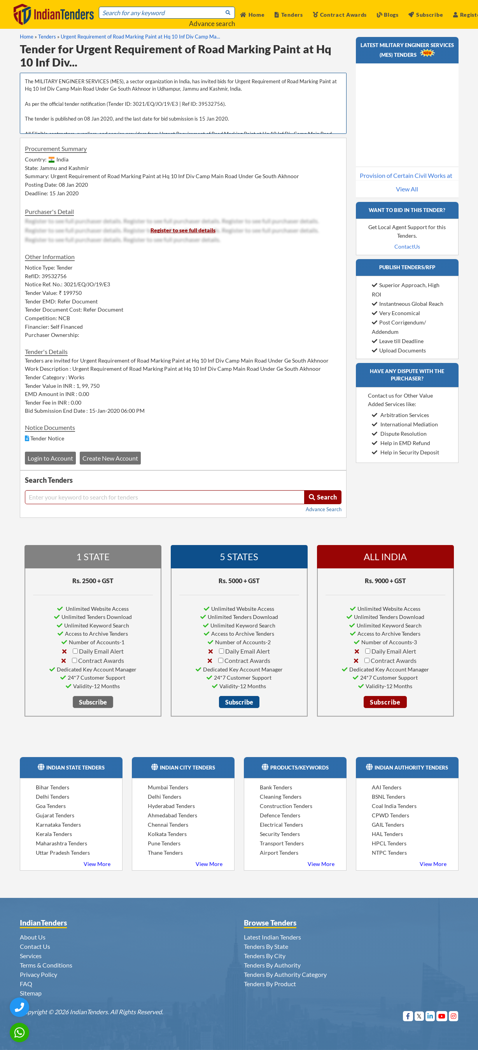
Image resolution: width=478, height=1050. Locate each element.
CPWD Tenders (390, 815)
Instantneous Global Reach (407, 303)
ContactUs (407, 246)
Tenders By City (264, 955)
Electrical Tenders (281, 824)
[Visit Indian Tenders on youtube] (442, 1016)
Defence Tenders (280, 815)
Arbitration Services (400, 415)
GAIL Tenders (388, 824)
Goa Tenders (51, 806)
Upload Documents (399, 350)
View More (97, 864)
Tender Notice (47, 438)
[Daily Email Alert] (75, 651)
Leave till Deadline (398, 341)
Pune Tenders (164, 843)
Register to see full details (183, 230)
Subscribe (425, 14)
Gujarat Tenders (55, 815)
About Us (33, 937)
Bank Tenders (276, 787)
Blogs (388, 14)
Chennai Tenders (168, 824)
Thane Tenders (165, 852)
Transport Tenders (282, 843)
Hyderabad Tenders (171, 806)
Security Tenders (280, 834)
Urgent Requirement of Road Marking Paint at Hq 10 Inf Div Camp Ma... (140, 36)
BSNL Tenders (388, 796)
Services (31, 955)
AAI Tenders (386, 787)
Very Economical (396, 313)
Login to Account (50, 458)
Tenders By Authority (272, 965)
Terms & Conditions (46, 965)
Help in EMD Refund (401, 443)
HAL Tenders (387, 834)
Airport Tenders (279, 852)
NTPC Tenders (389, 852)
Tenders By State (266, 946)
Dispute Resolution (399, 433)
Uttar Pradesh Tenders (63, 852)
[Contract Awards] (74, 660)
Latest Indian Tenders (272, 937)
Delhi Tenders (52, 796)
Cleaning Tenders (280, 796)
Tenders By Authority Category (285, 974)
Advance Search (323, 509)
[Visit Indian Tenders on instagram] (454, 1016)
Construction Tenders (286, 806)
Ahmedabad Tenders (172, 815)
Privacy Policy (38, 974)
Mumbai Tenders (168, 787)
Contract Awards (340, 14)
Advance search (212, 23)
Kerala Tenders (54, 834)
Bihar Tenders (52, 787)
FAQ (26, 983)
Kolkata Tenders (167, 834)
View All (407, 189)
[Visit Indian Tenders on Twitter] (419, 1016)
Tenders (289, 14)
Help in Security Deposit (405, 452)
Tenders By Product (270, 983)
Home (252, 14)
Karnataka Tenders (58, 824)
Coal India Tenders (394, 806)
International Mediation (405, 424)
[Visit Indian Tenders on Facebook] (408, 1016)
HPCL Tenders (389, 843)
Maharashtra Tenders (61, 843)
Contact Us (35, 946)
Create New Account (110, 458)
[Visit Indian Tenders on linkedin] (430, 1016)
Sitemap (31, 993)
